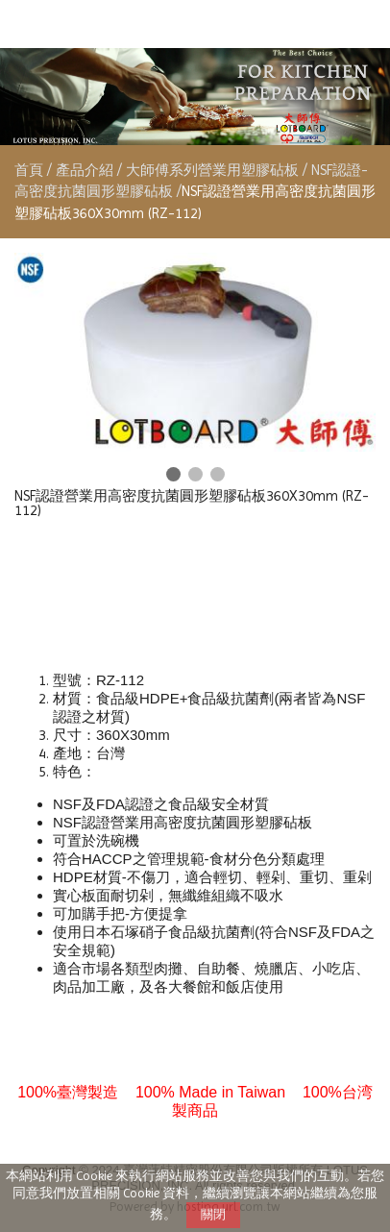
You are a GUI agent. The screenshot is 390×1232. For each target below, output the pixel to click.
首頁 (28, 170)
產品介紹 (86, 170)
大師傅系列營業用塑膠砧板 (212, 170)
